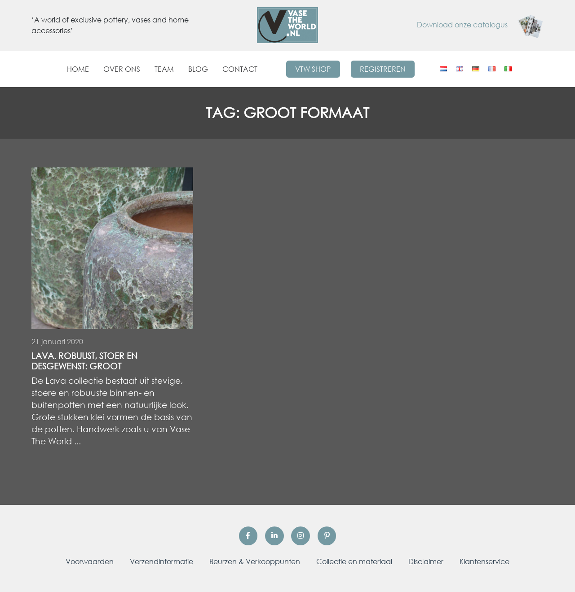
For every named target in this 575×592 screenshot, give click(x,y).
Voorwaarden (90, 561)
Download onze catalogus (480, 24)
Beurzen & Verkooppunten (254, 561)
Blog (198, 69)
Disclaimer (425, 561)
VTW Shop (313, 69)
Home (78, 69)
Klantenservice (484, 561)
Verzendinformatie (161, 561)
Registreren (383, 69)
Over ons (121, 69)
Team (164, 69)
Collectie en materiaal (354, 561)
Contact (239, 69)
